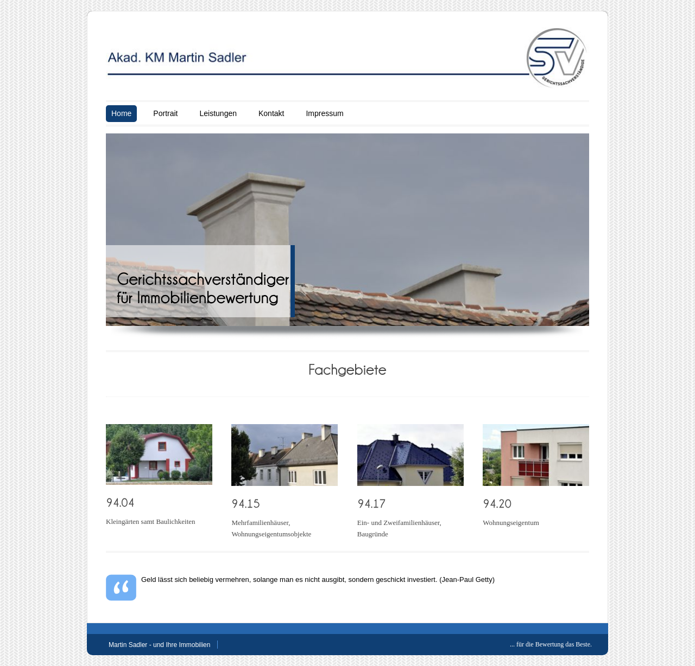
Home (121, 113)
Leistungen (218, 113)
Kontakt (271, 113)
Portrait (165, 113)
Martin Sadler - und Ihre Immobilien (159, 645)
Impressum (324, 113)
